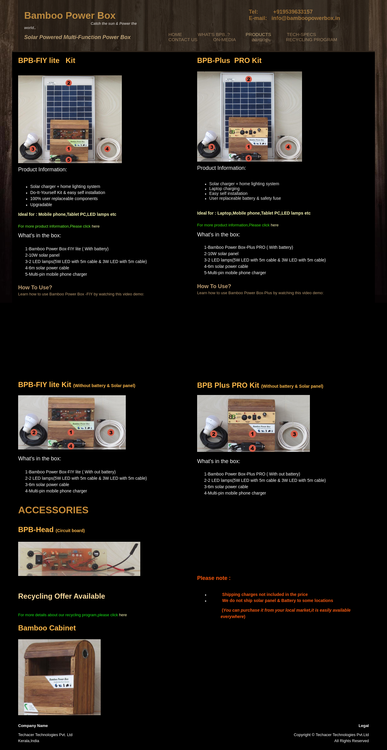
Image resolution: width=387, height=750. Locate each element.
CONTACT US (182, 39)
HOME (175, 34)
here (95, 226)
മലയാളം (261, 39)
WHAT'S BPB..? (214, 34)
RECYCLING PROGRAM (311, 39)
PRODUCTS (258, 34)
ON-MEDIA (224, 39)
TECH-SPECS (301, 34)
